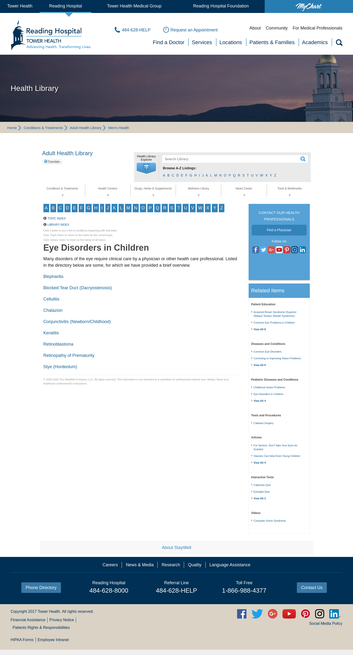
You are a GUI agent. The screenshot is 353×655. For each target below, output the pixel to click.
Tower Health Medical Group (134, 6)
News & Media (140, 564)
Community (277, 28)
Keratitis (51, 332)
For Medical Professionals (317, 28)
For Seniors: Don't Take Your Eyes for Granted (276, 447)
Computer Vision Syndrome (270, 520)
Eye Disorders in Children (269, 394)
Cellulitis (51, 299)
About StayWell (176, 547)
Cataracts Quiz (262, 485)
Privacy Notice (61, 620)
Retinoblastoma (58, 344)
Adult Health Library (86, 128)
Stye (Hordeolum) (60, 366)
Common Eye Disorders (268, 351)
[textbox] (232, 159)
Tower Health (19, 6)
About (255, 28)
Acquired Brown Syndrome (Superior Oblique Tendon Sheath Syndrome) (275, 314)
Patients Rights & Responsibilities (41, 627)
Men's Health (118, 128)
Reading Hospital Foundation (221, 6)
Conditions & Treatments (43, 128)
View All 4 (260, 400)
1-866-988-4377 (244, 590)
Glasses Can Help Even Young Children (277, 455)
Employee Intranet (53, 640)
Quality (194, 564)
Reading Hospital (65, 6)
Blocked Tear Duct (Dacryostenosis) (77, 287)
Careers (110, 564)
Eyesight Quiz (262, 491)
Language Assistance (230, 564)
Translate (54, 161)
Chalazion (53, 310)
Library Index (58, 224)
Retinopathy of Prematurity (69, 355)
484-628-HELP (176, 590)
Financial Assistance (28, 620)
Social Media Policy (325, 623)
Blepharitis (53, 276)
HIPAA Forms (22, 640)
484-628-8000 (108, 590)
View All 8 (260, 329)
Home (12, 128)
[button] (146, 168)
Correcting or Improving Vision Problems (277, 358)
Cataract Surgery (264, 423)
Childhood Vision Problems (269, 387)
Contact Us (312, 587)
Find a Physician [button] (279, 230)
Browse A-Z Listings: (180, 168)
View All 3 (260, 498)
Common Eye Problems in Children (274, 322)
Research (171, 564)
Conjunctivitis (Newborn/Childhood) (77, 321)
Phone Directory (41, 587)
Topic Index (57, 218)
